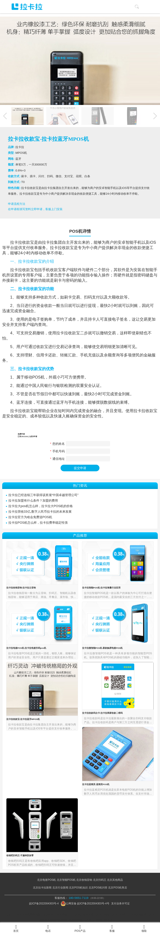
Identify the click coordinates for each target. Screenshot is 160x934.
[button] (155, 116)
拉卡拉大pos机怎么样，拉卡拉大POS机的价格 (40, 506)
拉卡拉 (16, 242)
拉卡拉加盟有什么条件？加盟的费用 (33, 500)
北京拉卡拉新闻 (42, 887)
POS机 (38, 377)
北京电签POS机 (46, 879)
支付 (26, 247)
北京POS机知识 (78, 887)
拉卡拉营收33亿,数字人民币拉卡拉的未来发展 (40, 511)
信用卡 (42, 355)
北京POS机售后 (117, 887)
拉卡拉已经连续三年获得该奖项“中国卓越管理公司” (43, 495)
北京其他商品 (115, 879)
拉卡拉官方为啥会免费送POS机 (30, 517)
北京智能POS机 (66, 879)
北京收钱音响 (84, 879)
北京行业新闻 (60, 887)
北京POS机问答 (98, 887)
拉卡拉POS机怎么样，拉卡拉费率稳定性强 (38, 522)
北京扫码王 (99, 879)
